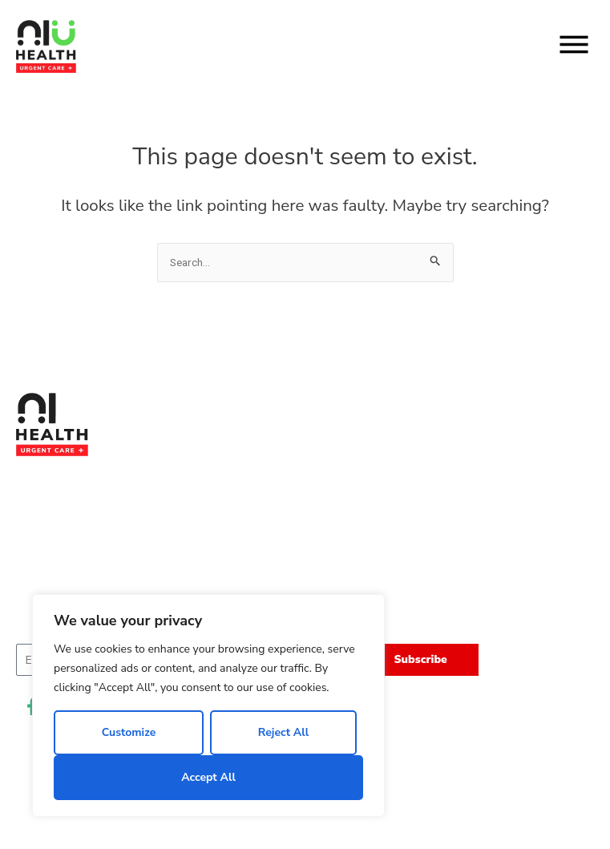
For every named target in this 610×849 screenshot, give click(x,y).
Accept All (208, 777)
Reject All (283, 732)
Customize (129, 732)
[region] (208, 705)
